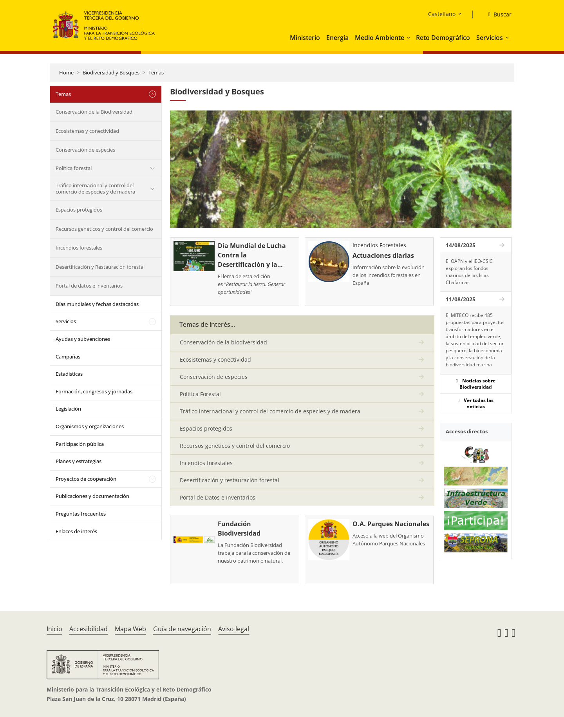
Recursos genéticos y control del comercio (104, 228)
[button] (409, 37)
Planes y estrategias (78, 461)
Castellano (442, 14)
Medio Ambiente (379, 37)
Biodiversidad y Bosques (111, 72)
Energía (337, 37)
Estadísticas (69, 373)
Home (66, 72)
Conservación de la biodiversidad (223, 342)
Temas (156, 72)
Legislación (68, 408)
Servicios (489, 37)
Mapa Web (130, 629)
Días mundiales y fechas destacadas (97, 304)
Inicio (54, 629)
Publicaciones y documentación (92, 496)
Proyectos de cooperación (86, 478)
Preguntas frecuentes (81, 513)
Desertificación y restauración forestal (229, 480)
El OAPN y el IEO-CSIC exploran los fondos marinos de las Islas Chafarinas (469, 272)
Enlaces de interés (76, 531)
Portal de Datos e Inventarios (217, 497)
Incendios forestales (79, 247)
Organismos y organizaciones (90, 426)
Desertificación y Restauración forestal (100, 266)
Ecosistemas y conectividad (87, 130)
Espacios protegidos (79, 209)
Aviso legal (233, 629)
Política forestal (74, 168)
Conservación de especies (85, 149)
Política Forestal (200, 394)
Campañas (68, 356)
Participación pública (80, 443)
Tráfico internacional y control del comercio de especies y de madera (95, 188)
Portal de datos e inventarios (89, 285)
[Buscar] (497, 14)
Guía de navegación (182, 629)
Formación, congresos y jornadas (94, 391)
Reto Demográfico (443, 37)
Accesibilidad (88, 629)
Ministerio (305, 37)
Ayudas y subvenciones (83, 338)
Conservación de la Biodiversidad (94, 111)
